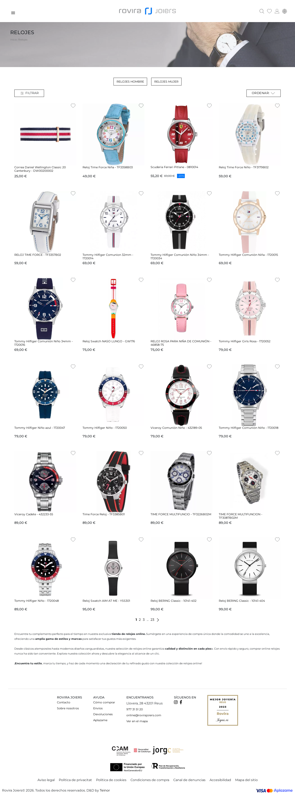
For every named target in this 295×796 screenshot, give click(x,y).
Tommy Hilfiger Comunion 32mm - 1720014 (108, 256)
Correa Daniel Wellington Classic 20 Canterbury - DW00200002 (40, 168)
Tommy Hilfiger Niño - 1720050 (105, 427)
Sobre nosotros (68, 708)
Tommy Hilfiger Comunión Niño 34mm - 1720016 (43, 342)
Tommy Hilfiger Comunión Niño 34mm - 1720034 (180, 256)
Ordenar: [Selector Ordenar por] (264, 92)
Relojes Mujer (166, 81)
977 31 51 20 (134, 709)
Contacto (63, 702)
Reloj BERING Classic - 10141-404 (242, 600)
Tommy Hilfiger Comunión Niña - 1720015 (248, 254)
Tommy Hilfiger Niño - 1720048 (36, 600)
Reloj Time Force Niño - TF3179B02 (244, 167)
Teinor (105, 790)
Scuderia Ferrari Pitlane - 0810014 (174, 166)
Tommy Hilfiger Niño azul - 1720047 (39, 427)
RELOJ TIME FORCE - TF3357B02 (37, 254)
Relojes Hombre (130, 81)
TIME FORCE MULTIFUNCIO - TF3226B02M (181, 514)
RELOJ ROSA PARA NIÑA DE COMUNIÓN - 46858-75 (181, 342)
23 (152, 619)
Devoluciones (103, 714)
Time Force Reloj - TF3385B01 (104, 514)
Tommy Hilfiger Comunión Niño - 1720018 (248, 427)
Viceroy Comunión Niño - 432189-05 (176, 427)
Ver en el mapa (137, 721)
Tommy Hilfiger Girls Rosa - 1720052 (244, 341)
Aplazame (100, 720)
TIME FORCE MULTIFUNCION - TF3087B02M (240, 515)
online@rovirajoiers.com (143, 715)
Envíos (98, 708)
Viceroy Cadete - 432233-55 (33, 514)
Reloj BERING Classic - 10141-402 (173, 600)
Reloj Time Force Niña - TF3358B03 (108, 167)
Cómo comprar (104, 702)
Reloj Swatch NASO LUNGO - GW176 (109, 341)
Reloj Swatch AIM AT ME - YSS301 (106, 600)
